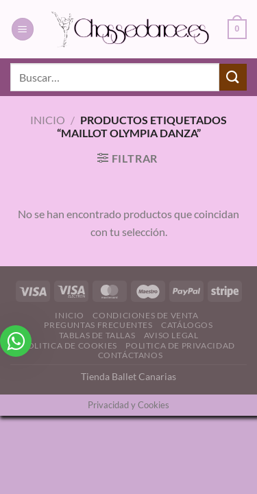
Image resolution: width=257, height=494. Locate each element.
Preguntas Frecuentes (98, 325)
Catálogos (187, 325)
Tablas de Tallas (97, 335)
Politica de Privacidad (179, 345)
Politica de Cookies (69, 345)
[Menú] (23, 29)
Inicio (47, 119)
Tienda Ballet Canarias (128, 376)
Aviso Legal (171, 335)
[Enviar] (233, 77)
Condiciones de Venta (145, 315)
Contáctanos (130, 355)
